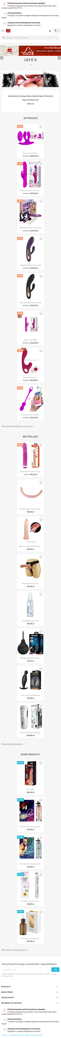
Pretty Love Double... (30, 153)
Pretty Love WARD (30, 340)
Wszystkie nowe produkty (15, 950)
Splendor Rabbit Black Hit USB (30, 303)
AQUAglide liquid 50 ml (30, 621)
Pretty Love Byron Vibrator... (30, 190)
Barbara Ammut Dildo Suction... (30, 546)
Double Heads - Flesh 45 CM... (30, 509)
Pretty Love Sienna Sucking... (30, 733)
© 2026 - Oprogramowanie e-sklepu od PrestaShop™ (22, 1035)
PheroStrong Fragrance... (30, 938)
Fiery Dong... (30, 789)
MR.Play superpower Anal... (30, 658)
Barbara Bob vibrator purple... (30, 472)
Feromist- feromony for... (30, 901)
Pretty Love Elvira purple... (30, 415)
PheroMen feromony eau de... (30, 864)
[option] (30, 56)
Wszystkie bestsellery (13, 744)
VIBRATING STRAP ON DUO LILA (30, 228)
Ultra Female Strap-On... (30, 584)
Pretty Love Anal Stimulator (30, 695)
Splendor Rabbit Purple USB (30, 265)
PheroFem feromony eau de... (31, 827)
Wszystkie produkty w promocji (18, 426)
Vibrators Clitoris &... (30, 377)
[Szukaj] (30, 38)
